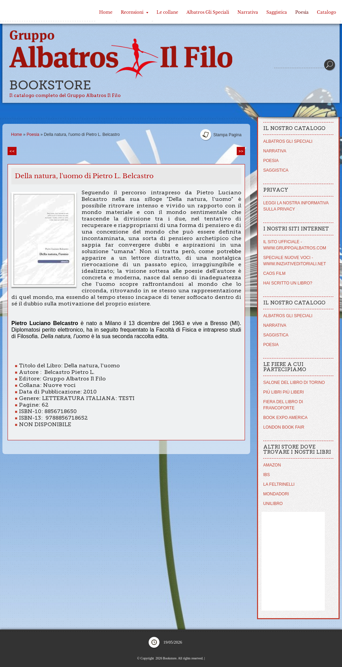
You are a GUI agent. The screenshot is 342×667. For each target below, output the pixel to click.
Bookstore (50, 85)
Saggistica (276, 12)
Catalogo (326, 12)
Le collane (167, 12)
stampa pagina (227, 134)
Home (106, 12)
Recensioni (134, 12)
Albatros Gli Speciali (207, 12)
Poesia (302, 12)
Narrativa (247, 12)
